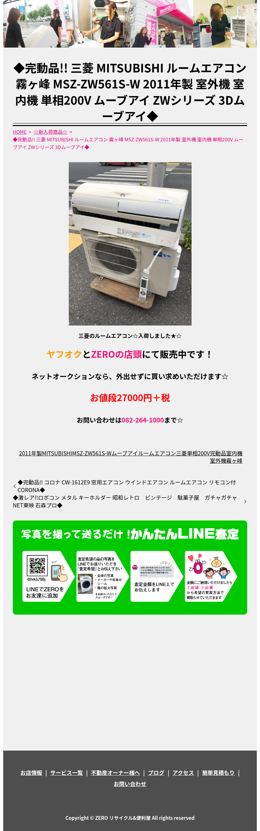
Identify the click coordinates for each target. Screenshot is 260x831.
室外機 (218, 460)
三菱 (181, 453)
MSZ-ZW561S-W (91, 453)
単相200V (198, 453)
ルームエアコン (157, 453)
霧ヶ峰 (234, 460)
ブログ (156, 772)
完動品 (218, 453)
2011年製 (30, 453)
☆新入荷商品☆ (50, 131)
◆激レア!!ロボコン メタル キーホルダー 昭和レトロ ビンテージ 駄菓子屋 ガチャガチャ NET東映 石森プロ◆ (125, 501)
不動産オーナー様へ (115, 772)
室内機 (234, 453)
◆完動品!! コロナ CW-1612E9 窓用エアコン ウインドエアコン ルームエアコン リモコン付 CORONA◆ (127, 486)
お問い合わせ (130, 784)
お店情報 (31, 772)
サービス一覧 (66, 772)
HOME (20, 131)
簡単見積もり (218, 772)
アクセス (183, 772)
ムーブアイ (125, 453)
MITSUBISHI (57, 453)
